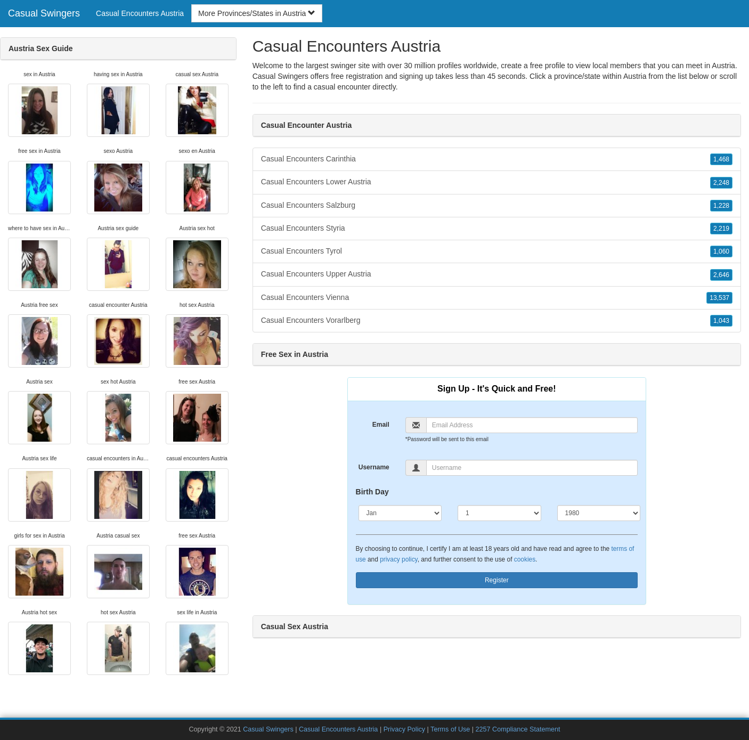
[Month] (400, 513)
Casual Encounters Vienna (496, 298)
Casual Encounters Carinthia (496, 159)
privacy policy (398, 559)
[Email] (532, 425)
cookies (524, 559)
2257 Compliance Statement (518, 729)
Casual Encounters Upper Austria (496, 274)
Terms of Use (450, 729)
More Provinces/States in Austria (256, 13)
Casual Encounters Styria (496, 228)
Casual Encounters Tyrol (496, 251)
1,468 (721, 159)
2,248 (721, 182)
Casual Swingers (44, 13)
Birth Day (372, 491)
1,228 (721, 205)
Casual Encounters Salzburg (496, 206)
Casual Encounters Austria (140, 13)
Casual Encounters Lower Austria (496, 182)
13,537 (719, 298)
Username (374, 467)
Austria (635, 76)
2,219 (721, 228)
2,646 (721, 275)
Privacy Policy (404, 729)
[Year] (599, 513)
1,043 (721, 320)
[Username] (532, 468)
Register (497, 580)
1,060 (721, 251)
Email (380, 424)
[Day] (499, 513)
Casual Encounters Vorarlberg (496, 321)
